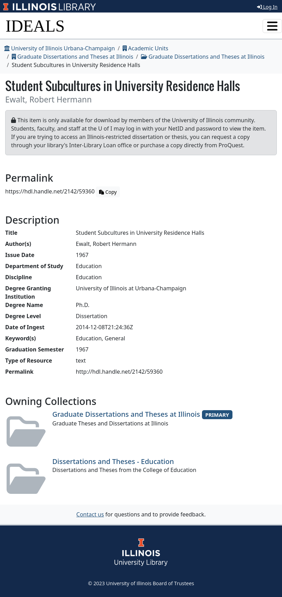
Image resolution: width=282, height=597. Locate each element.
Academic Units (145, 48)
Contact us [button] (90, 514)
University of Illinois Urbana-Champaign (59, 48)
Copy (107, 192)
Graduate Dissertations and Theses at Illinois (72, 56)
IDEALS (35, 26)
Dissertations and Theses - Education (113, 461)
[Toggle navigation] (272, 26)
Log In (267, 6)
